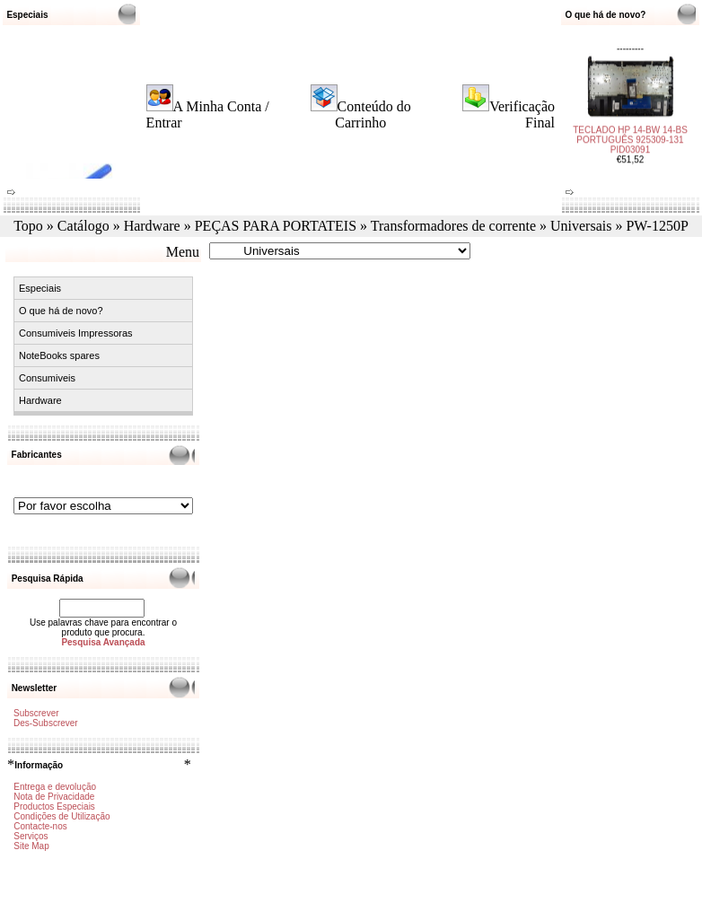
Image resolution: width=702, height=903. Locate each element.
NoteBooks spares (59, 355)
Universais (580, 225)
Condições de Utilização (61, 816)
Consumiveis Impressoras (76, 333)
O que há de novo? (61, 310)
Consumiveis (47, 378)
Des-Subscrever (45, 723)
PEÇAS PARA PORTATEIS (275, 225)
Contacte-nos (39, 826)
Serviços (30, 836)
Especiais (40, 288)
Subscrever (36, 713)
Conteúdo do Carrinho (373, 114)
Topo (28, 225)
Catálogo (83, 225)
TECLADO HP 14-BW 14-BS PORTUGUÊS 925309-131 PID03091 (630, 134)
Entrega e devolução (54, 787)
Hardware (152, 225)
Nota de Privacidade (53, 797)
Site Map (30, 846)
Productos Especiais (54, 806)
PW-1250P (657, 225)
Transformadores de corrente (453, 225)
